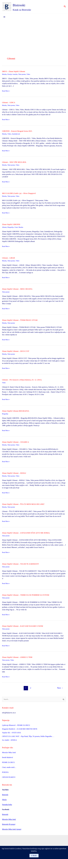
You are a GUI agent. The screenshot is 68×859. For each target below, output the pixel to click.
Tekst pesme (24, 75)
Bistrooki (24, 5)
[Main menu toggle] (4, 18)
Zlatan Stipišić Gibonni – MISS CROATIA (20, 290)
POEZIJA (5, 773)
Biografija (11, 228)
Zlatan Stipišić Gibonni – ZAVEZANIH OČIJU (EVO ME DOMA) (30, 534)
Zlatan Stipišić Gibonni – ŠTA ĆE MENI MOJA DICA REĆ (27, 505)
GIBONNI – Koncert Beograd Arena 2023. (20, 132)
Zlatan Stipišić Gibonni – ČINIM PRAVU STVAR (23, 321)
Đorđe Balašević (7, 759)
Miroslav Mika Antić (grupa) (11, 830)
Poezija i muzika (13, 75)
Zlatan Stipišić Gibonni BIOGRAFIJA (18, 412)
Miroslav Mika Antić (9, 754)
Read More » (6, 92)
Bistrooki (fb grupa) (8, 825)
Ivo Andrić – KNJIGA (9, 741)
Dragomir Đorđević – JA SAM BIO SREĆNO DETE (19, 730)
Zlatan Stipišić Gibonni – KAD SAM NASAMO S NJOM (26, 627)
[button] (65, 7)
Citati (17, 228)
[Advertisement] (34, 37)
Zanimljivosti (17, 135)
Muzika (4, 75)
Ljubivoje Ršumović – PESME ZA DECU (16, 726)
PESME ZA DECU (8, 763)
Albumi (4, 228)
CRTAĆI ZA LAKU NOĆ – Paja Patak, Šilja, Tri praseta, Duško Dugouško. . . (28, 737)
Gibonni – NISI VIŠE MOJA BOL (16, 163)
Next (60, 689)
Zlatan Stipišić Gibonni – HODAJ (16, 474)
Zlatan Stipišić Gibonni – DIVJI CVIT (18, 352)
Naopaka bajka (7, 806)
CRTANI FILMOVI (8, 778)
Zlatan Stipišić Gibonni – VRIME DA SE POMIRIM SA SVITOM (29, 596)
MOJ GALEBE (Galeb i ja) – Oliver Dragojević (22, 194)
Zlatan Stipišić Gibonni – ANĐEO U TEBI (20, 658)
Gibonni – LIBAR (9, 259)
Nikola (4, 801)
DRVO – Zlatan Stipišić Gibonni (15, 72)
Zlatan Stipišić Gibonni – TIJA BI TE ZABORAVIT (23, 565)
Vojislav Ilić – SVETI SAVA (11, 734)
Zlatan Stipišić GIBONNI (12, 225)
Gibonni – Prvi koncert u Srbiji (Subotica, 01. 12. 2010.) (25, 381)
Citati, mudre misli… (9, 768)
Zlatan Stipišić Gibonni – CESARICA (18, 443)
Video (31, 75)
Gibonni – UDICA (9, 103)
